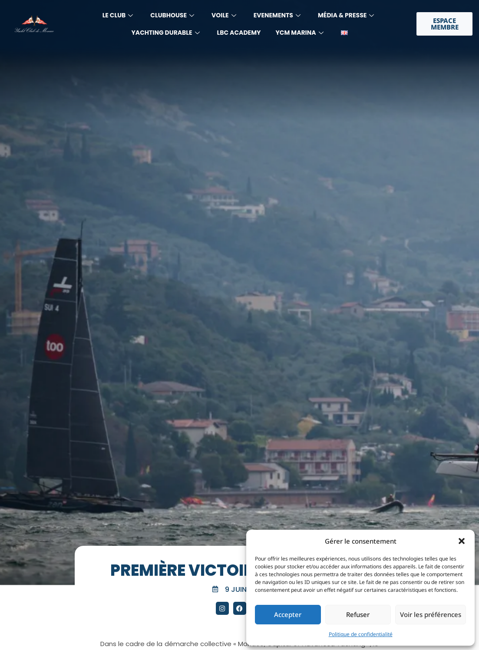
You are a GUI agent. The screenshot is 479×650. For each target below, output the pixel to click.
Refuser (358, 614)
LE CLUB (117, 15)
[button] (461, 541)
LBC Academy (239, 32)
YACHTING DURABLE (165, 32)
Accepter (287, 614)
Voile (223, 15)
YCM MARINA (299, 32)
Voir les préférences (430, 614)
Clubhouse (172, 15)
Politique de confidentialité (361, 634)
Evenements (277, 15)
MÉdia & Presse (346, 15)
